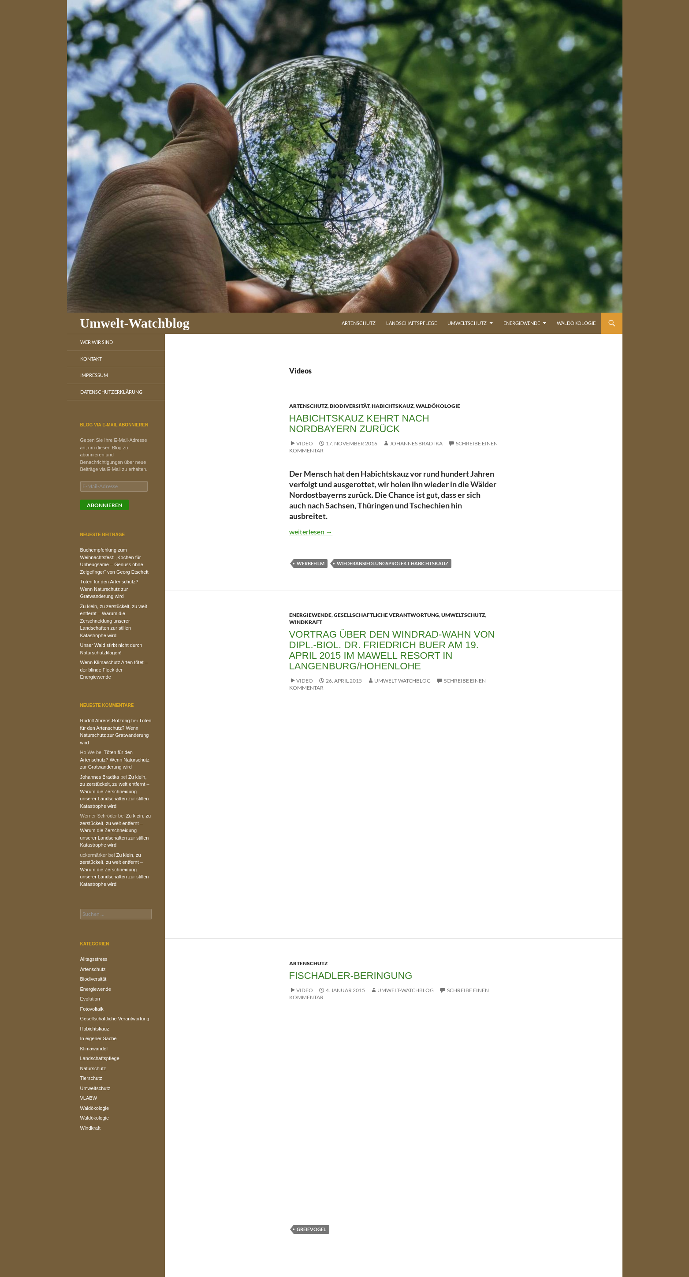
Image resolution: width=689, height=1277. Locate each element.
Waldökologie (576, 323)
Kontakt (91, 359)
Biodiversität (349, 406)
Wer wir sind (96, 342)
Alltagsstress (94, 959)
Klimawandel (94, 1048)
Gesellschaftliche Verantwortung (386, 615)
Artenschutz (359, 323)
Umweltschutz (467, 323)
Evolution (90, 998)
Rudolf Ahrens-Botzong (105, 720)
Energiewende (521, 323)
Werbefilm (310, 563)
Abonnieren (104, 505)
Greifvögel (311, 1229)
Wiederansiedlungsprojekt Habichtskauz (392, 563)
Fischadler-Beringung (351, 975)
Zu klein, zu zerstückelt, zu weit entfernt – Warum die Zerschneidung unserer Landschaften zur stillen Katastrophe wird (113, 621)
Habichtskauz (392, 406)
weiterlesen (311, 531)
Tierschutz (91, 1078)
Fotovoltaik (92, 1009)
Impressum (94, 375)
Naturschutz (93, 1068)
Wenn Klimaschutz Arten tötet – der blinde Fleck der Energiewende (114, 670)
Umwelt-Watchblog (135, 323)
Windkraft (305, 622)
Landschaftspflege (411, 323)
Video (304, 443)
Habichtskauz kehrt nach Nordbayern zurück (359, 423)
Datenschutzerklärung (111, 392)
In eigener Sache (98, 1038)
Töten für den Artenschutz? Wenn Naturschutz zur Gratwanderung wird (109, 589)
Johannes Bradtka (416, 443)
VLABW (88, 1098)
